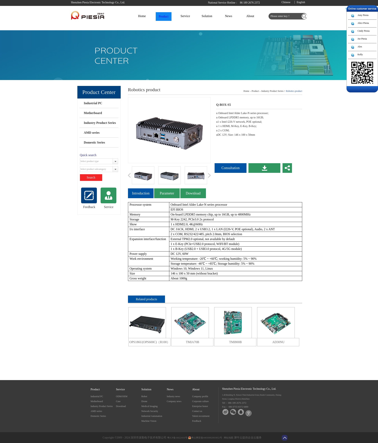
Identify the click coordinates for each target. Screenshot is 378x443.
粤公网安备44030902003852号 (206, 437)
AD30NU (278, 342)
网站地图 (228, 437)
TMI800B (235, 342)
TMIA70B (192, 342)
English (301, 2)
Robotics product (294, 91)
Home (142, 16)
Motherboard (93, 113)
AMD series (91, 132)
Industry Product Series (100, 122)
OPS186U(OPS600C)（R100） (149, 342)
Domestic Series (94, 142)
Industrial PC (93, 103)
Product (255, 91)
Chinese (286, 2)
